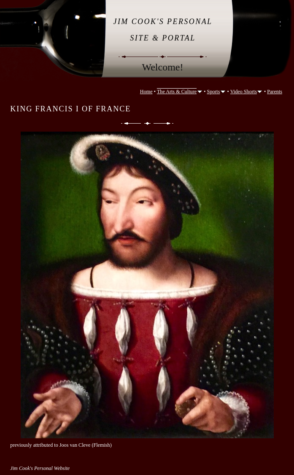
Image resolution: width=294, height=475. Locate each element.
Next (164, 123)
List (147, 123)
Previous (130, 123)
